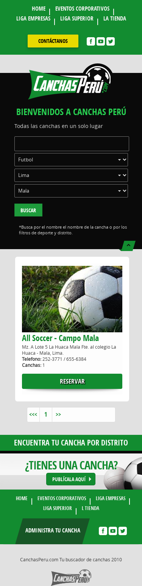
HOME (38, 9)
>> (58, 414)
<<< (33, 414)
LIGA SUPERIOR (77, 18)
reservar (72, 381)
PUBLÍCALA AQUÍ (69, 479)
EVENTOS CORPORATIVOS (82, 9)
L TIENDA (90, 508)
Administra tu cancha (52, 530)
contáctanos (53, 40)
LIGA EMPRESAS (33, 18)
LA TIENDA (114, 18)
